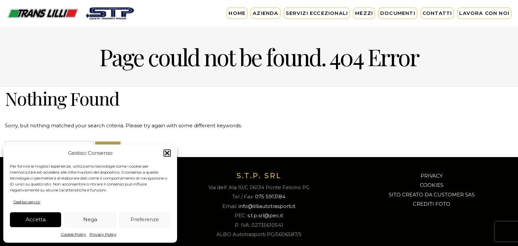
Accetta (36, 219)
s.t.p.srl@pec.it (265, 215)
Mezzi (364, 13)
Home (237, 13)
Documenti (397, 13)
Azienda (265, 13)
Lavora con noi (484, 13)
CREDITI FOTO (431, 204)
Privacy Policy (103, 234)
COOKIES (431, 185)
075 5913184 (270, 196)
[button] (167, 153)
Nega (90, 219)
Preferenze (144, 219)
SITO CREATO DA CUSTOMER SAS (432, 194)
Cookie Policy (73, 234)
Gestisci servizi (26, 201)
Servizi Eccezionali (317, 13)
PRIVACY (432, 176)
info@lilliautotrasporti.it (267, 206)
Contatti (437, 13)
